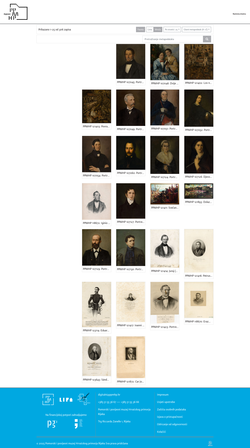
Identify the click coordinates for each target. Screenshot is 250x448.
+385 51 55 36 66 (130, 402)
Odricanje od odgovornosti (172, 424)
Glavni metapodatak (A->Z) (196, 29)
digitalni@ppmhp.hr (109, 394)
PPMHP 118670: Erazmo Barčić (199, 321)
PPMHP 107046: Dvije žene (165, 83)
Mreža (158, 29)
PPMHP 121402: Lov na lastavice (199, 83)
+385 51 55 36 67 (107, 402)
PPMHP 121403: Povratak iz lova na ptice (97, 126)
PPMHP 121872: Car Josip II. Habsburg (131, 381)
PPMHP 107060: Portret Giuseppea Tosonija (131, 173)
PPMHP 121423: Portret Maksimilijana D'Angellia (165, 327)
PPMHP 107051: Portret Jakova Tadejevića (165, 128)
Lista (150, 29)
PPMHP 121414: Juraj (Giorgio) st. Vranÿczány (165, 271)
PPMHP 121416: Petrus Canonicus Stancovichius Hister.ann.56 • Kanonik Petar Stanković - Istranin (199, 275)
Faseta (140, 29)
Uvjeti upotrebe (166, 402)
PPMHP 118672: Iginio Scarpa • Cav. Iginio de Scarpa (97, 223)
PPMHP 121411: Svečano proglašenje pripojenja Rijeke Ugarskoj (165, 207)
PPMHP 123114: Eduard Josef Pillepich (97, 330)
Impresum (163, 394)
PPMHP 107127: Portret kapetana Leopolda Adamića (131, 222)
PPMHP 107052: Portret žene (199, 130)
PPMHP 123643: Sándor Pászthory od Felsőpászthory (97, 379)
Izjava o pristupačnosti (170, 417)
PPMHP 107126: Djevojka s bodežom (199, 176)
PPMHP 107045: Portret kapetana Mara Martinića (131, 82)
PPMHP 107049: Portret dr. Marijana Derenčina (131, 129)
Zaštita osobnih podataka (171, 409)
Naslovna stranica (239, 14)
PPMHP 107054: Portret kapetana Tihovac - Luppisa (97, 175)
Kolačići (161, 431)
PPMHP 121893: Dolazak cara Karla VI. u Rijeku (199, 202)
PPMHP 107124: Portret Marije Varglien (165, 177)
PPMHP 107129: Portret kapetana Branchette (97, 269)
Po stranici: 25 (171, 29)
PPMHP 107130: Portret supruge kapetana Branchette (131, 269)
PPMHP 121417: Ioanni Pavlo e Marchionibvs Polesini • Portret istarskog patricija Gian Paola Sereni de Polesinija (131, 325)
